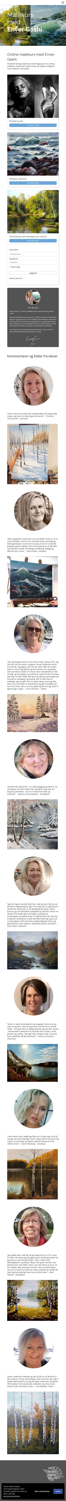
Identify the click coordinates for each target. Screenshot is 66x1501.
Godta (58, 1491)
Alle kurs (52, 1471)
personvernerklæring (12, 1496)
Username (13, 249)
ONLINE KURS (33, 125)
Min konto (52, 1478)
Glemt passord (15, 278)
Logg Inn (52, 1474)
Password (13, 259)
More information (42, 1491)
